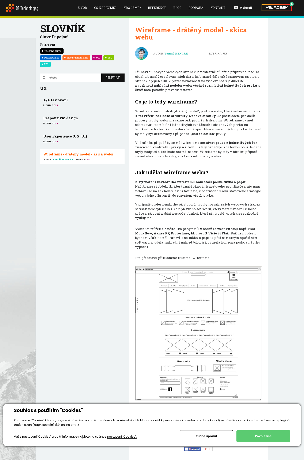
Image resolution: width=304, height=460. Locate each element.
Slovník (62, 28)
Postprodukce (51, 57)
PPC (46, 64)
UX (98, 57)
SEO (110, 57)
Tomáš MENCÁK (176, 53)
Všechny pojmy (52, 50)
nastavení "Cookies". (122, 436)
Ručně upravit (206, 436)
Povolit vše (263, 436)
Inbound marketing (77, 57)
